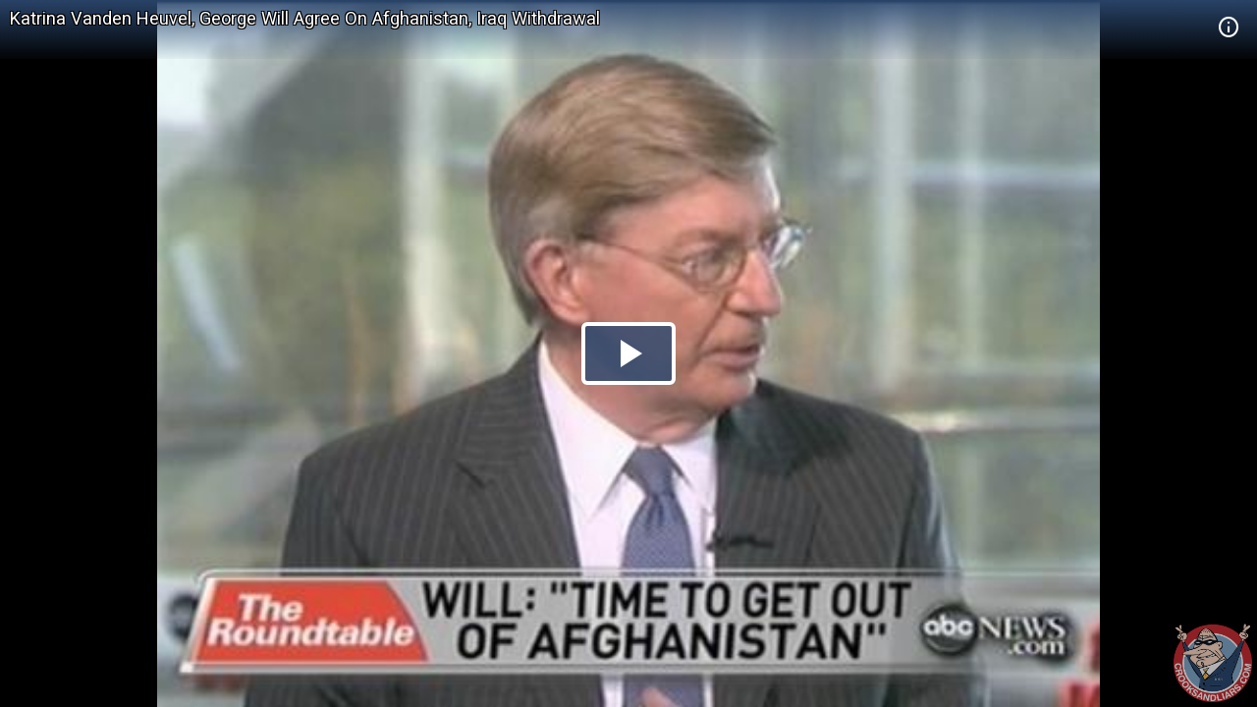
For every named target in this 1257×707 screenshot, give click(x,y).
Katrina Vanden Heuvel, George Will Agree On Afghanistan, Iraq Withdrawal (305, 18)
